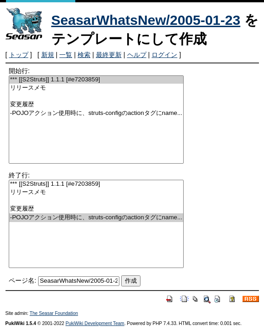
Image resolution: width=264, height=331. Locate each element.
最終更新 (109, 54)
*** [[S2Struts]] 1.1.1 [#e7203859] (96, 80)
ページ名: (22, 280)
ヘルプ (136, 54)
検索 (84, 54)
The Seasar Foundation (54, 313)
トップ (18, 54)
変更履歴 (96, 104)
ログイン (164, 54)
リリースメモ (96, 88)
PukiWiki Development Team (95, 323)
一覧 (65, 54)
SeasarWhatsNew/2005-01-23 (146, 20)
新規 (47, 54)
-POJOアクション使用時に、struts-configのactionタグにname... (96, 113)
